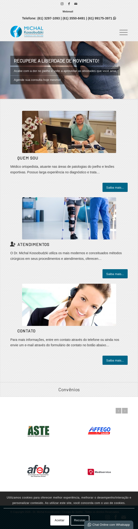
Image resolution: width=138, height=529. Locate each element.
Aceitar (60, 520)
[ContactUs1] (69, 305)
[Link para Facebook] (69, 3)
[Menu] (121, 31)
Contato (26, 330)
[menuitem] (67, 11)
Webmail (68, 11)
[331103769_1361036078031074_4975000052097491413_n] (69, 132)
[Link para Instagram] (62, 3)
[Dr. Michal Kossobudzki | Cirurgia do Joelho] (57, 31)
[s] (69, 218)
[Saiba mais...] (115, 187)
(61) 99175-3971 (102, 18)
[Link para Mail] (75, 3)
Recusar (80, 520)
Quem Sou (27, 157)
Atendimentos (33, 244)
